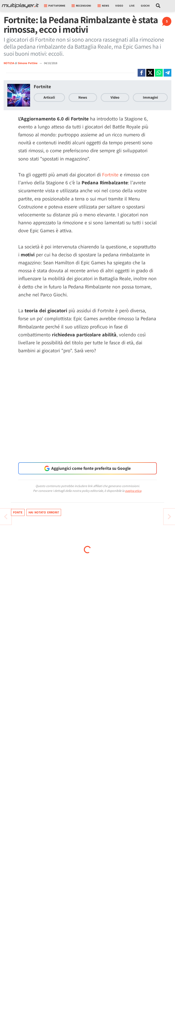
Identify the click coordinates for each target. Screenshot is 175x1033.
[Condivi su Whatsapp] (159, 73)
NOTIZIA (9, 63)
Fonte (18, 512)
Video (119, 5)
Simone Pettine (28, 63)
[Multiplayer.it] (20, 5)
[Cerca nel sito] (158, 5)
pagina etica (133, 491)
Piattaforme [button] (54, 5)
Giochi (145, 5)
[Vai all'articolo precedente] (169, 517)
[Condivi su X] (150, 73)
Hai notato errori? (43, 512)
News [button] (103, 5)
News (82, 97)
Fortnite (42, 86)
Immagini (150, 97)
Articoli (49, 97)
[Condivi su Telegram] (167, 73)
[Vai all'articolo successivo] (5, 517)
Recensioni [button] (81, 5)
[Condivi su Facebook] (141, 73)
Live (132, 5)
